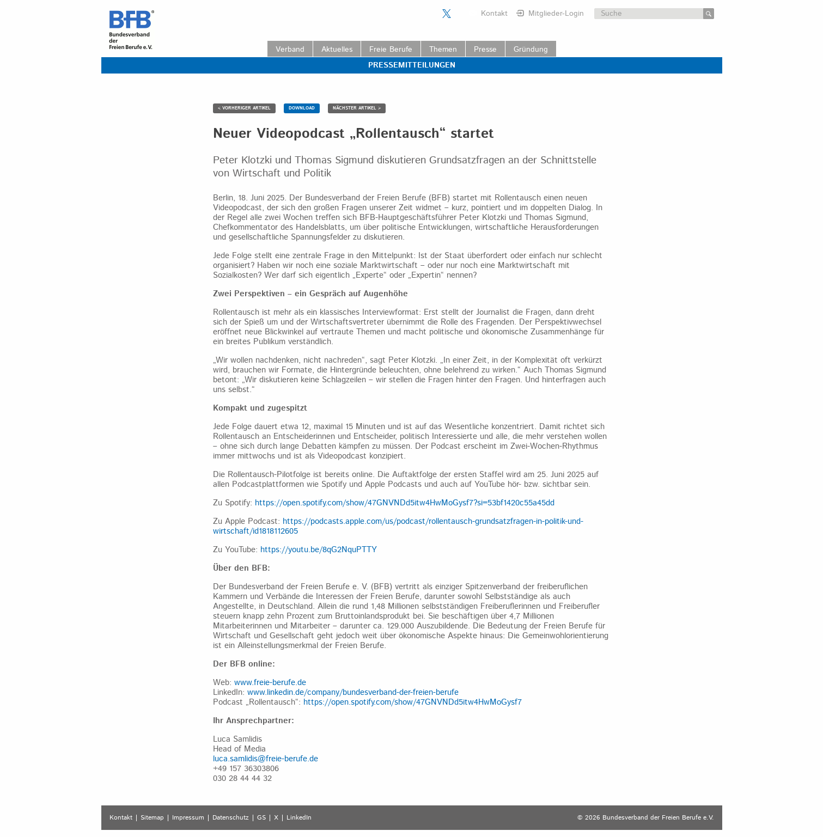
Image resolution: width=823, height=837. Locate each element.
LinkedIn (299, 818)
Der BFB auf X (446, 13)
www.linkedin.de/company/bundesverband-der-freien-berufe (353, 692)
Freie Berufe (390, 49)
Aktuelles (336, 49)
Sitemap (152, 818)
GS (261, 818)
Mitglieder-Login (556, 13)
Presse (485, 49)
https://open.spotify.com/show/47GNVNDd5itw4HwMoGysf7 (412, 702)
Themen (443, 49)
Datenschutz (230, 818)
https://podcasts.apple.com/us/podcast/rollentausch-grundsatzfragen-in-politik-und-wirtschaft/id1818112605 (398, 526)
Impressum (188, 818)
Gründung (531, 49)
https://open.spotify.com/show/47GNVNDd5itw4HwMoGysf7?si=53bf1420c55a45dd (404, 503)
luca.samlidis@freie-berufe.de (265, 759)
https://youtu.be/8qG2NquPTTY (318, 549)
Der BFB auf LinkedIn (460, 13)
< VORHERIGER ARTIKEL (244, 108)
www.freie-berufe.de (270, 682)
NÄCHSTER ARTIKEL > (357, 108)
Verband (290, 49)
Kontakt (494, 13)
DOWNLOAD (302, 108)
